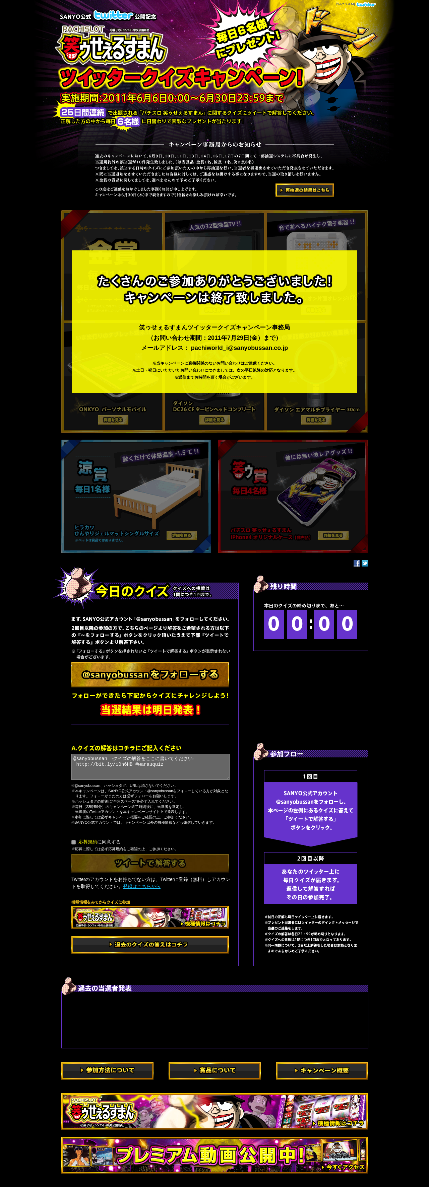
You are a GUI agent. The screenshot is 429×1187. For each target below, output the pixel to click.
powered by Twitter (355, 4)
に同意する (96, 841)
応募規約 (87, 841)
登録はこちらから (142, 886)
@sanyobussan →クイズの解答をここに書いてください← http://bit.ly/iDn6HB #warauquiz (150, 767)
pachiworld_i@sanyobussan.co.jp (239, 348)
